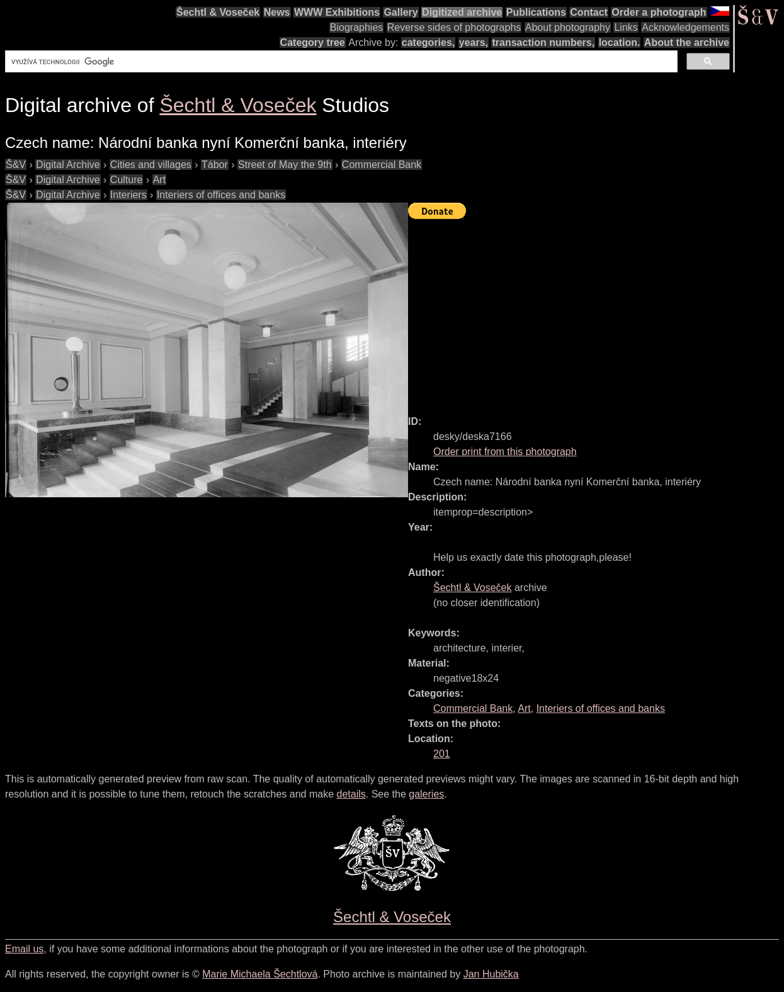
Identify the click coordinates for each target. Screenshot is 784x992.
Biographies (356, 27)
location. (619, 42)
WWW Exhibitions (337, 12)
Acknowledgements (685, 27)
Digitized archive (462, 12)
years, (473, 42)
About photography (567, 27)
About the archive (686, 42)
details (351, 794)
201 (441, 753)
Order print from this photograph (505, 451)
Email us (24, 949)
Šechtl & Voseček (217, 12)
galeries (426, 794)
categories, (428, 42)
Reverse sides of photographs (454, 27)
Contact (589, 12)
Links (625, 27)
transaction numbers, (543, 42)
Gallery (400, 12)
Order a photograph (658, 12)
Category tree (312, 42)
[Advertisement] (596, 311)
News (277, 12)
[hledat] (340, 61)
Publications (536, 12)
